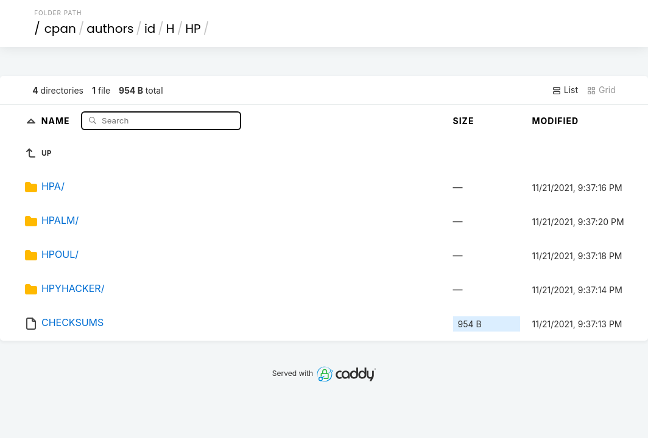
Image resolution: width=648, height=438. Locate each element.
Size (463, 121)
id (149, 28)
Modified (555, 121)
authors (109, 28)
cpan (60, 28)
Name (56, 120)
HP (192, 28)
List (565, 90)
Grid (601, 90)
